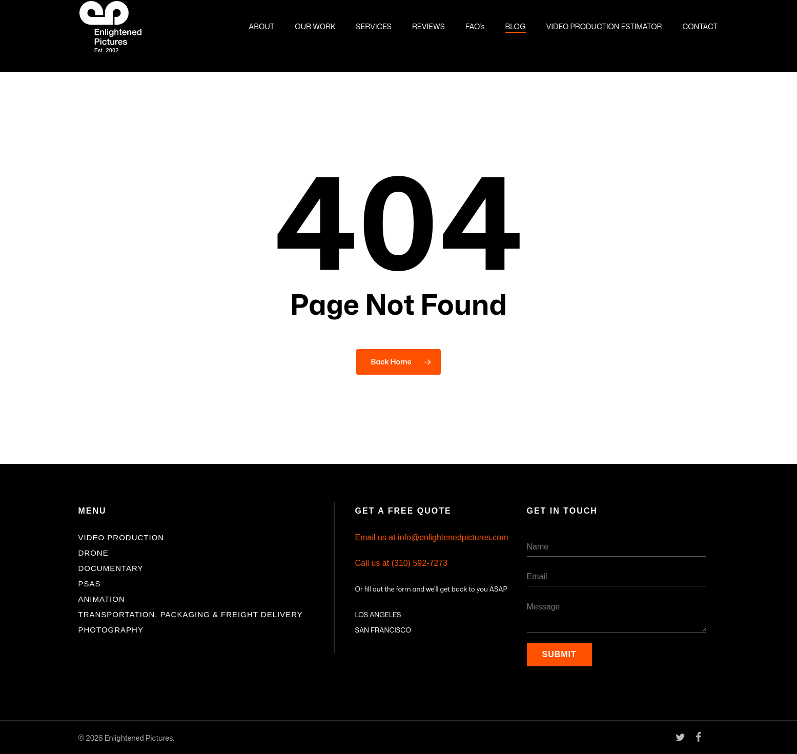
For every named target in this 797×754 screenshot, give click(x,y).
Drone (93, 552)
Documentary (111, 568)
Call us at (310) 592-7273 (401, 563)
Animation (101, 599)
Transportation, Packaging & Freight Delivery (190, 614)
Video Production (121, 537)
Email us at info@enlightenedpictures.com (431, 537)
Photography (111, 629)
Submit (559, 654)
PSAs (89, 583)
